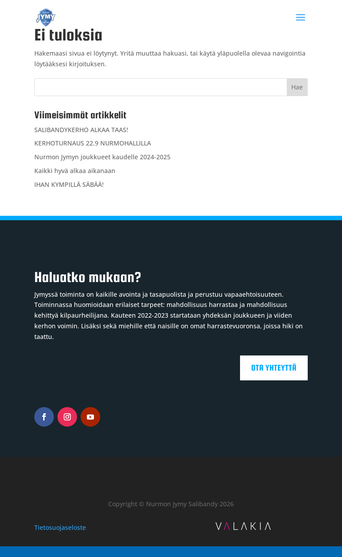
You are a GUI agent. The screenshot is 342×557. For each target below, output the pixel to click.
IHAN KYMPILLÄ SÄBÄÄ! (69, 184)
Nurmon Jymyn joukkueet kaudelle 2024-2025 (102, 157)
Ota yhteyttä (274, 367)
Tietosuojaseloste (60, 527)
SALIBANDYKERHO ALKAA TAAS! (81, 129)
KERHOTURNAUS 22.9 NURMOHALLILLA (92, 143)
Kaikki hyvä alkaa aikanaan (74, 170)
